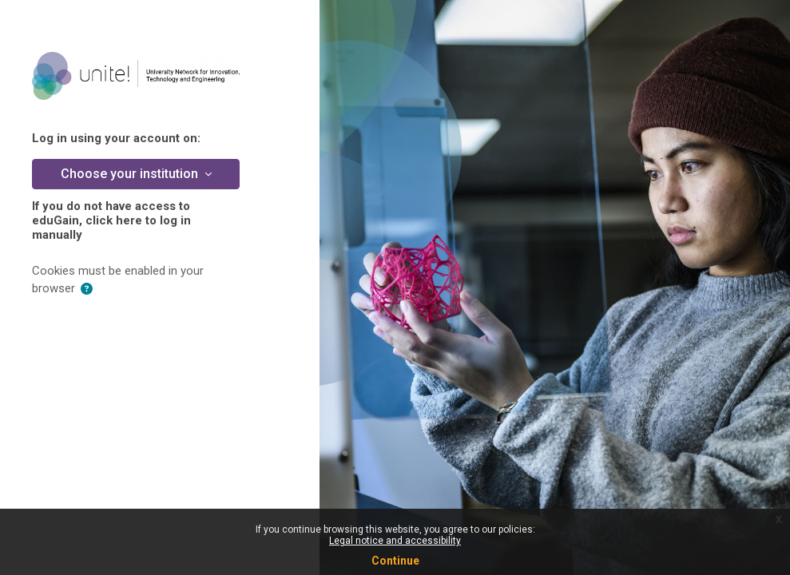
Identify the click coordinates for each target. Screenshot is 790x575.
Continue (395, 560)
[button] (86, 289)
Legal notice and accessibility (395, 540)
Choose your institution (131, 173)
